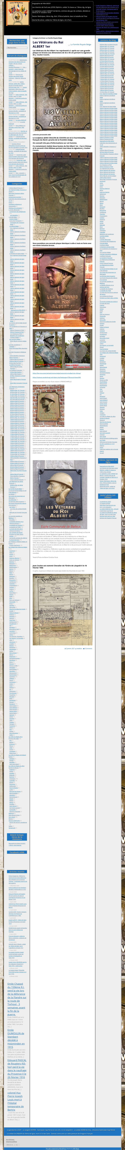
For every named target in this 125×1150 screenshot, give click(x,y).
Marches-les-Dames (15, 791)
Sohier (11, 717)
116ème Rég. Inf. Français (17, 436)
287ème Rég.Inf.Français (17, 469)
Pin (10, 689)
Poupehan (12, 695)
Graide (11, 611)
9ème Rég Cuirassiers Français (18, 383)
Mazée (11, 799)
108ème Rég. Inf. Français (17, 428)
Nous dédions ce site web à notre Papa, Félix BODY (17, 127)
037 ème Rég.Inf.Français (17, 399)
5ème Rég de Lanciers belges (18, 341)
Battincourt (12, 565)
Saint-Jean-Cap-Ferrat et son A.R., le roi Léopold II (55, 1130)
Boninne (11, 777)
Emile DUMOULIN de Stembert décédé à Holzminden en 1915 (16, 1038)
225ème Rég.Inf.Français (17, 463)
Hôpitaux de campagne (15, 208)
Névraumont (13, 673)
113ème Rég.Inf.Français (16, 188)
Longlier (11, 644)
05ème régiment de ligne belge (108, 114)
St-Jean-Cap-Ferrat (14, 545)
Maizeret (102, 420)
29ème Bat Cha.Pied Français (18, 470)
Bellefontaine (13, 567)
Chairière (12, 583)
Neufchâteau (13, 669)
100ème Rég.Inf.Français (17, 419)
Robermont (12, 753)
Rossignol (12, 704)
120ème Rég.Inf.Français (17, 443)
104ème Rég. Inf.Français (17, 427)
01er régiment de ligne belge (18, 255)
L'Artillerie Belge (14, 226)
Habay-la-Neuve (13, 613)
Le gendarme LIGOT (105, 501)
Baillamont (103, 194)
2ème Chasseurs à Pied (106, 166)
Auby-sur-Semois (14, 560)
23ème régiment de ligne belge (108, 161)
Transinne (12, 726)
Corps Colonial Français (16, 479)
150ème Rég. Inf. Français (17, 452)
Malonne (11, 813)
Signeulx (11, 715)
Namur (11, 802)
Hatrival (11, 618)
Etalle (10, 596)
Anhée (11, 771)
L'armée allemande (14, 210)
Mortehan (12, 660)
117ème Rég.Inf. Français (17, 438)
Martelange (12, 649)
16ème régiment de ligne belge (108, 134)
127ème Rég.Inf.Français (17, 445)
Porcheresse (12, 693)
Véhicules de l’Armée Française (108, 442)
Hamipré (11, 616)
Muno (11, 662)
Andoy (101, 221)
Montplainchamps (14, 658)
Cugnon (11, 589)
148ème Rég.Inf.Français (17, 450)
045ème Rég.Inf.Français (17, 401)
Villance (102, 445)
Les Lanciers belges (14, 339)
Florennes (12, 784)
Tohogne (11, 724)
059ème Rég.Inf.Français (17, 408)
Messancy (102, 369)
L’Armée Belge (104, 243)
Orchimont (12, 682)
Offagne (11, 678)
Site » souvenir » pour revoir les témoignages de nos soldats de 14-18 (17, 174)
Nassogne (12, 667)
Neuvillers (12, 671)
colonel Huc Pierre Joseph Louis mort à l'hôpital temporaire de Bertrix (16, 1101)
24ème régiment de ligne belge (108, 163)
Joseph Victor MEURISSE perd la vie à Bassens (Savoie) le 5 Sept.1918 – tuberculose (17, 964)
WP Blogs (76, 1149)
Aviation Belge (13, 219)
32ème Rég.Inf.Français (16, 474)
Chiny (10, 202)
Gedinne (102, 318)
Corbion (11, 587)
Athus (101, 190)
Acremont (12, 551)
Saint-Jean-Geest (14, 764)
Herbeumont (13, 622)
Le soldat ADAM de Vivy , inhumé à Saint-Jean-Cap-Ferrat (94, 1130)
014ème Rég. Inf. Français (17, 396)
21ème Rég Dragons (16, 372)
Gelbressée (12, 786)
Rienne (11, 819)
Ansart (11, 554)
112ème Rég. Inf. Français (17, 432)
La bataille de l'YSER (15, 527)
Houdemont (12, 624)
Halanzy (11, 614)
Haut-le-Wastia (13, 788)
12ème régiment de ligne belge (108, 126)
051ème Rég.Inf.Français (17, 407)
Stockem (11, 718)
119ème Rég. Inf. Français (17, 441)
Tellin (10, 720)
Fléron (11, 746)
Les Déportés (12, 500)
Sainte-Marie (13, 713)
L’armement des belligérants (108, 241)
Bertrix (11, 569)
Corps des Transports (15, 221)
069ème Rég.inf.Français (17, 412)
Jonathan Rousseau (14, 67)
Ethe (10, 598)
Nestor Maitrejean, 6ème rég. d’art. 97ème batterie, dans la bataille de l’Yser (59, 16)
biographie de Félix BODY (41, 3)
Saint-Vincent (13, 709)
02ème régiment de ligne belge (108, 108)
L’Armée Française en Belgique (108, 254)
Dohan (11, 594)
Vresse (11, 731)
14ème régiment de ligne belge (108, 130)
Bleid (10, 572)
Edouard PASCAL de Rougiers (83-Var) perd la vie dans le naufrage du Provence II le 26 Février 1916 (107, 18)
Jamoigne (12, 627)
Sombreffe (12, 810)
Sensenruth (12, 828)
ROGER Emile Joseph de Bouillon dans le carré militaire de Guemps (18, 930)
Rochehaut (12, 700)
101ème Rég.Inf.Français (17, 421)
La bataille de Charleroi (15, 525)
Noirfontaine (13, 675)
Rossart (11, 702)
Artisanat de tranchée (15, 197)
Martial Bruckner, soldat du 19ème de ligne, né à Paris (52, 20)
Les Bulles (11, 494)
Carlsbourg (12, 582)
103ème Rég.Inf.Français (17, 425)
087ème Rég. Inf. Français (17, 417)
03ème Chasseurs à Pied (17, 330)
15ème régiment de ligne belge (108, 132)
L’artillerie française (105, 256)
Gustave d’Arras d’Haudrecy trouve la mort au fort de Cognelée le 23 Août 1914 (18, 145)
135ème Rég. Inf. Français (17, 448)
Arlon (10, 556)
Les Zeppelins (14, 215)
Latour (11, 634)
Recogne (11, 696)
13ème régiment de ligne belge (108, 128)
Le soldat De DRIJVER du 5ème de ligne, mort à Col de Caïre (28, 1134)
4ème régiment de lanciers (107, 174)
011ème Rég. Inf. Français (17, 394)
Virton (11, 727)
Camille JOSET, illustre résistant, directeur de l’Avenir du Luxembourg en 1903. (107, 27)
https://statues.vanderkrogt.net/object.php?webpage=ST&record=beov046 (57, 377)
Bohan (11, 574)
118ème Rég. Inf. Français (17, 439)
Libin (10, 640)
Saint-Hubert (13, 706)
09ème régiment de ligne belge (108, 121)
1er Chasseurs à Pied (16, 334)
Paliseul (11, 687)
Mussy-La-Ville (13, 665)
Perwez (11, 760)
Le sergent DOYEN (105, 503)
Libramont (12, 642)
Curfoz (11, 591)
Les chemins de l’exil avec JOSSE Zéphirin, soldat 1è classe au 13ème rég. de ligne (61, 7)
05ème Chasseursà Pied (17, 332)
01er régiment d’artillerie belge (108, 94)
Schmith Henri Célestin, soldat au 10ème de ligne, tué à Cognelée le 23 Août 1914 (17, 946)
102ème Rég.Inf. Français (17, 423)
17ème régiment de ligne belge (108, 135)
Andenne (12, 769)
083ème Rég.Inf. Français (17, 416)
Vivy (10, 729)
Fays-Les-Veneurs (14, 600)
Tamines (102, 435)
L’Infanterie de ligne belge (107, 247)
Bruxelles (12, 520)
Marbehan (12, 647)
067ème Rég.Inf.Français (17, 410)
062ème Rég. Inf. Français (107, 59)
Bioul (101, 227)
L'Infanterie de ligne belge (16, 253)
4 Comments (88, 648)
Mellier (11, 651)
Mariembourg (13, 797)
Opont (11, 680)
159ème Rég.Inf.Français (17, 456)
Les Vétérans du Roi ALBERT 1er (48, 44)
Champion (12, 779)
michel (10, 74)
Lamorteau (12, 633)
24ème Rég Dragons (16, 374)
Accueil (102, 453)
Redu (10, 698)
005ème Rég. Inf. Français (17, 390)
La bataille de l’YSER (105, 290)
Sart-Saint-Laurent (14, 808)
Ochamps (12, 676)
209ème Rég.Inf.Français (17, 461)
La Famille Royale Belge (15, 489)
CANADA (11, 346)
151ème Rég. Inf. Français (17, 454)
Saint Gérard (13, 806)
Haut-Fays (12, 620)
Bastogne (12, 563)
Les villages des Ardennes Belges (18, 547)
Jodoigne (11, 758)
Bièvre (11, 571)
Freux (11, 603)
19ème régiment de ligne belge (108, 157)
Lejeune (11, 155)
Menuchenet (13, 653)
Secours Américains (14, 820)
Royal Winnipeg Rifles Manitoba (18, 348)
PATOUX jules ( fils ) (14, 87)
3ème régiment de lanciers (107, 172)
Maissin (11, 645)
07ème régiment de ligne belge (108, 117)
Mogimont (12, 656)
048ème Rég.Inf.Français (17, 403)
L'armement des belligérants (17, 211)
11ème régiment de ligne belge (108, 125)
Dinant (11, 782)
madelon (79, 648)
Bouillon (11, 578)
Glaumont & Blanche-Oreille (17, 609)
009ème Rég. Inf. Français (107, 50)
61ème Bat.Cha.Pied (15, 363)
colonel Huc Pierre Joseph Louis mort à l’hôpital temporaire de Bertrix (18, 905)
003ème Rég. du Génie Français (109, 44)
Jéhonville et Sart (14, 629)
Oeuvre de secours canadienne (18, 822)
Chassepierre (13, 585)
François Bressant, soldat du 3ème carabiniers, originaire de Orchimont (17, 938)
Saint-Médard (13, 707)
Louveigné (12, 751)
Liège (10, 748)
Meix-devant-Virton (14, 815)
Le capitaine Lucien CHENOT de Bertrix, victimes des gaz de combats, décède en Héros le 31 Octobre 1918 (61, 12)
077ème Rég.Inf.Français (17, 414)
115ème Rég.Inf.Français (17, 434)
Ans (10, 740)
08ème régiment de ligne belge (108, 119)
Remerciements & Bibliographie (109, 438)
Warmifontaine (13, 733)
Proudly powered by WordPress (56, 1149)
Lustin (11, 789)
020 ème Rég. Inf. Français (17, 397)
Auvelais (11, 773)
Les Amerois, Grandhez (16, 636)
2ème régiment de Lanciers (107, 170)
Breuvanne (12, 580)
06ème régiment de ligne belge (108, 115)
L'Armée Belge (13, 217)
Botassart (12, 576)
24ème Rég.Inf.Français (16, 465)
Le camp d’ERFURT (21, 120)
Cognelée (12, 780)
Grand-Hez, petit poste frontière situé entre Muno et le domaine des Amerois (18, 156)
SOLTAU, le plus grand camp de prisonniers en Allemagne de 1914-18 (18, 133)
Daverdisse (12, 593)
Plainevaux (12, 691)
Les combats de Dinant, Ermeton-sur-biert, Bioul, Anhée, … (16, 534)
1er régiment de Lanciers (107, 168)
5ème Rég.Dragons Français (18, 379)
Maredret (12, 795)
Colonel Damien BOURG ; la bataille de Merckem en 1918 (17, 111)
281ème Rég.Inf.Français (17, 467)
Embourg (12, 744)
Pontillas (11, 804)
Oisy (101, 389)
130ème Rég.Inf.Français (17, 447)
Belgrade (11, 775)
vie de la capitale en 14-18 (107, 444)
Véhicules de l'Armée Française (18, 512)
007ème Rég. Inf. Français (17, 392)
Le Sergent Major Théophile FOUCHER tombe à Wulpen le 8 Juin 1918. (17, 972)
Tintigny (11, 722)
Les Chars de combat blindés (18, 509)
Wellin (11, 735)
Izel (10, 625)
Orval (10, 686)
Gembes (11, 605)
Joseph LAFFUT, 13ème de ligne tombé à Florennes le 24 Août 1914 (17, 921)
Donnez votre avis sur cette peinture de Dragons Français (72, 1134)
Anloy (11, 552)
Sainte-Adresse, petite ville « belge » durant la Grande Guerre (17, 83)
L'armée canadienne (14, 345)
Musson (11, 664)
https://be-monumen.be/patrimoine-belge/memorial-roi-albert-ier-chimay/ (57, 373)
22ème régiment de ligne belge (108, 159)
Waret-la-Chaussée (14, 811)
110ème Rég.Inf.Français (17, 430)
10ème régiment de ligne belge (108, 123)
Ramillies (11, 762)
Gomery (102, 323)
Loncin (11, 749)
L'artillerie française (14, 365)
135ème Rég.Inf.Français (16, 359)
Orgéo (11, 684)
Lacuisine (12, 631)
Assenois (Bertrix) (14, 558)
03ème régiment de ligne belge (108, 110)
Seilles (10, 826)
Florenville (12, 602)
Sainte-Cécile (13, 711)
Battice (11, 742)
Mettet (11, 800)
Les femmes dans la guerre (16, 501)
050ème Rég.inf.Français (17, 405)
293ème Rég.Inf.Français (16, 361)
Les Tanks (12, 507)
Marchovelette (13, 793)
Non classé (12, 817)
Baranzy (11, 562)
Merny (11, 655)
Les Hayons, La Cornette (16, 638)
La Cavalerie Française (15, 370)
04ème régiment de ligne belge (108, 112)
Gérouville (12, 607)
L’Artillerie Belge (104, 245)
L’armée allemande (105, 239)
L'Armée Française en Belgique (17, 352)
